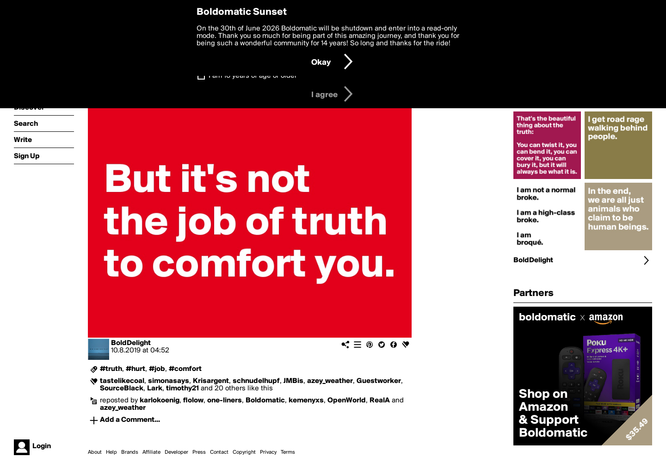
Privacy (268, 452)
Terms (288, 452)
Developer (176, 452)
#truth (111, 369)
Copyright (244, 452)
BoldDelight (131, 343)
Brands (129, 452)
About (95, 452)
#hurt (135, 369)
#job (157, 369)
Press (199, 452)
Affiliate (151, 452)
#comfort (185, 369)
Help (111, 452)
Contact (219, 452)
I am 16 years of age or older (253, 76)
